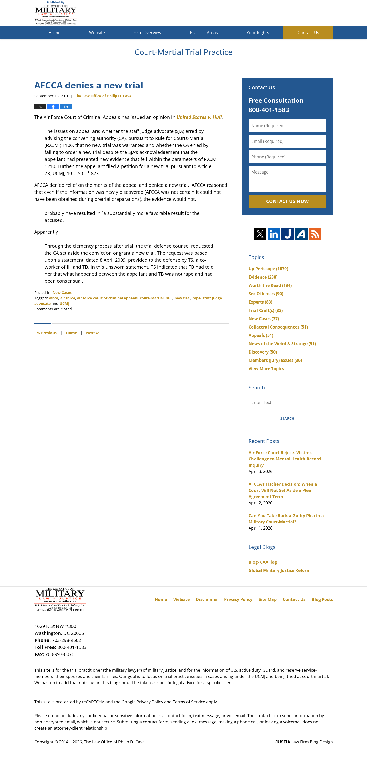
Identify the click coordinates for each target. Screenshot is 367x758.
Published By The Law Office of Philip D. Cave (295, 13)
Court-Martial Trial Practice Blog (56, 13)
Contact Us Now (287, 201)
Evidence (263, 277)
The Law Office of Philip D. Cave (114, 742)
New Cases (62, 292)
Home (55, 32)
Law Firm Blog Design (304, 742)
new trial (182, 298)
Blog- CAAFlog (263, 562)
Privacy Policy (238, 599)
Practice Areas (204, 32)
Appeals (261, 335)
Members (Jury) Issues (275, 360)
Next (92, 332)
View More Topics (266, 368)
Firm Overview (147, 32)
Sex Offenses (266, 294)
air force (67, 298)
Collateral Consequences (278, 327)
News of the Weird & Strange (282, 343)
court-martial (152, 298)
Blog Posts (322, 599)
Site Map (268, 599)
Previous (47, 332)
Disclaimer (207, 599)
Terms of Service (189, 702)
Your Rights (257, 32)
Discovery (263, 352)
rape (196, 298)
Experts (260, 302)
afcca (53, 298)
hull (169, 298)
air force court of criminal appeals (107, 298)
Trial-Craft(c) (266, 310)
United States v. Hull (199, 117)
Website (97, 32)
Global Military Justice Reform (280, 570)
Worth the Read (270, 285)
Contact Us (308, 32)
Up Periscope (268, 269)
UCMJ (64, 303)
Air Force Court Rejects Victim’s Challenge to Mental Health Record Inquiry (285, 459)
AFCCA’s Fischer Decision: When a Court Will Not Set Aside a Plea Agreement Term (283, 490)
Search (287, 418)
